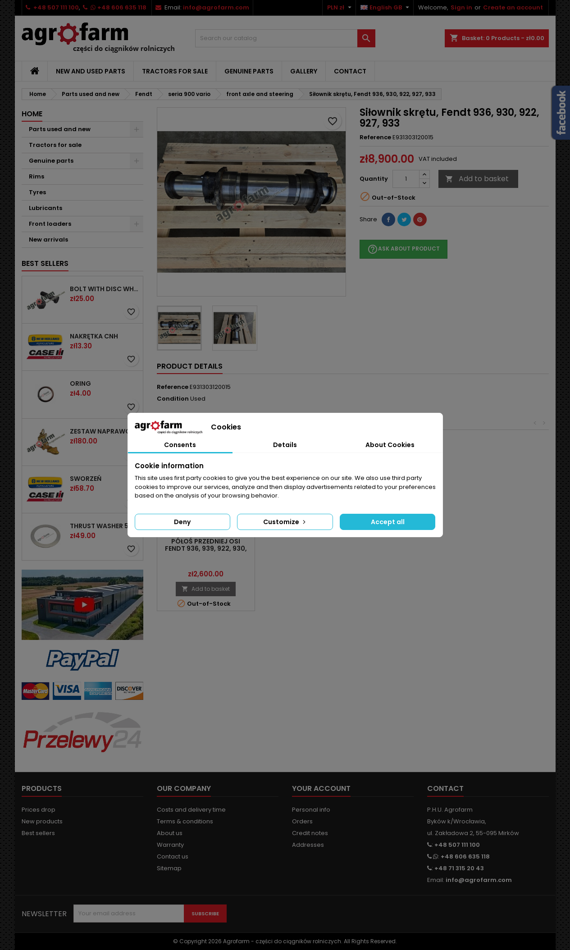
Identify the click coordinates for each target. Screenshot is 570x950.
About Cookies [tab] (390, 444)
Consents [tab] (180, 444)
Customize (285, 521)
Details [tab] (285, 444)
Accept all (388, 521)
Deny (182, 521)
